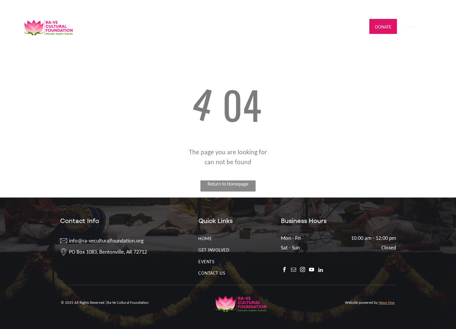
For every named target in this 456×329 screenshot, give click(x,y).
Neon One (386, 302)
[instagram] (416, 7)
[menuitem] (104, 26)
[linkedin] (434, 7)
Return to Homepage (228, 184)
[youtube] (425, 7)
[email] (407, 7)
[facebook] (398, 7)
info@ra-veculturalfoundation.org (58, 6)
